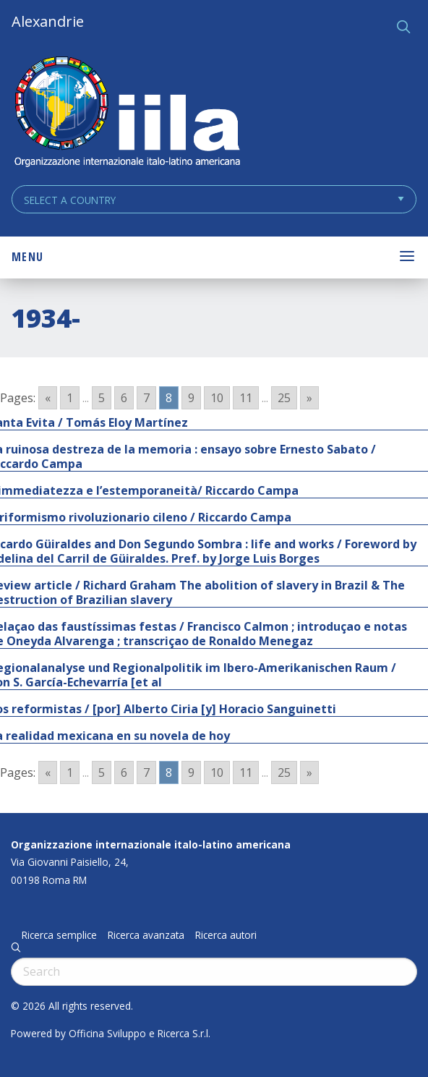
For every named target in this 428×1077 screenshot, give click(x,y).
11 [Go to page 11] (245, 398)
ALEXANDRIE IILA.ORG (126, 113)
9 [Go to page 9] (191, 398)
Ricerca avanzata (146, 935)
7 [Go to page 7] (146, 398)
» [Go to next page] (309, 398)
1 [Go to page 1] (70, 398)
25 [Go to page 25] (284, 398)
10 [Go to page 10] (216, 398)
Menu (27, 257)
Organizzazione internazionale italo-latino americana (151, 844)
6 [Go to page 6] (124, 398)
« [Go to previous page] (48, 398)
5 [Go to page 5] (101, 398)
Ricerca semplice (59, 935)
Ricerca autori (226, 935)
